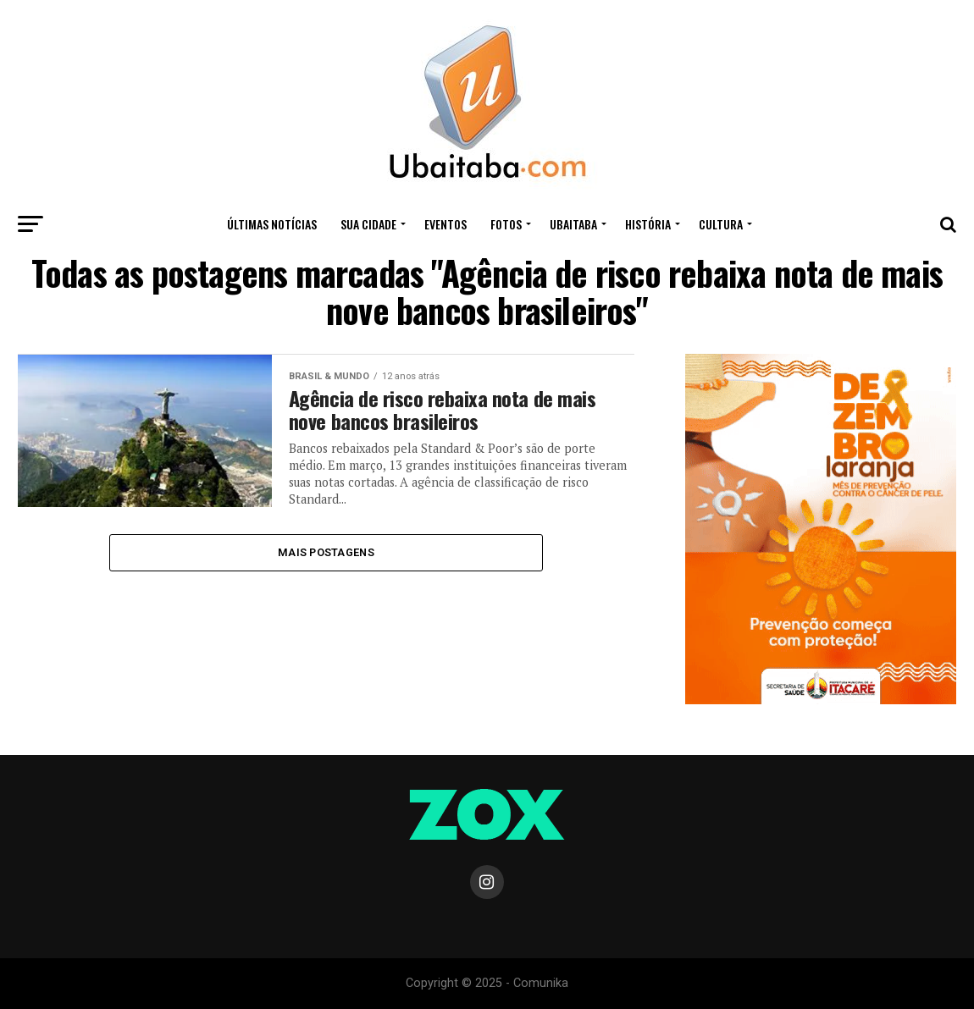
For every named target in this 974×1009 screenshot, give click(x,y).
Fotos (506, 224)
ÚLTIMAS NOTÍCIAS (272, 224)
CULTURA (721, 224)
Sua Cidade (368, 224)
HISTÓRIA (648, 224)
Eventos (445, 224)
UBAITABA (573, 224)
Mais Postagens (326, 552)
